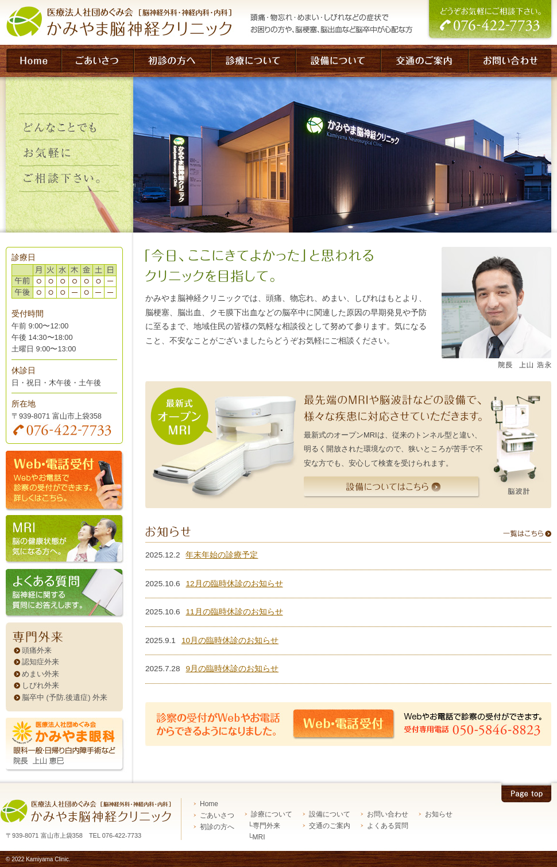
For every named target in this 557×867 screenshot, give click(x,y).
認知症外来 (40, 661)
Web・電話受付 (346, 724)
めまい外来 (40, 673)
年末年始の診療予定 (221, 555)
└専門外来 (263, 826)
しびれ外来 (40, 685)
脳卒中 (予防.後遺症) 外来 (64, 697)
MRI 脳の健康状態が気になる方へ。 (66, 541)
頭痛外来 (37, 650)
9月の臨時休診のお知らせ (231, 668)
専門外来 (66, 633)
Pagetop (526, 791)
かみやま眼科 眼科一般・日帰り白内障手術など (66, 746)
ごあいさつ (217, 815)
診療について (271, 814)
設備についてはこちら (393, 491)
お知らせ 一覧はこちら (348, 534)
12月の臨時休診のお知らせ (234, 583)
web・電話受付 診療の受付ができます (66, 483)
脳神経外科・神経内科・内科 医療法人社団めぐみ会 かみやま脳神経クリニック (114, 22)
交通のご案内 (329, 826)
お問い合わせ (387, 814)
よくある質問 (387, 826)
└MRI (256, 837)
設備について (329, 814)
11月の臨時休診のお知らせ (234, 611)
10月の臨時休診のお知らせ (229, 640)
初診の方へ (217, 827)
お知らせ (438, 814)
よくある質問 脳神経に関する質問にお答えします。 (66, 595)
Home (209, 804)
